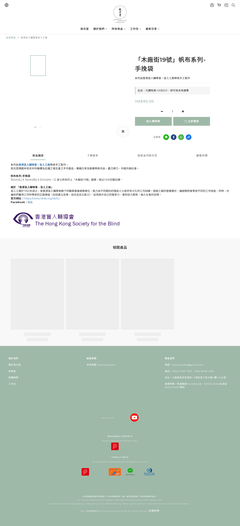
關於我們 (100, 29)
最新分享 (153, 29)
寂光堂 (84, 29)
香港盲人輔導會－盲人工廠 (34, 164)
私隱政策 (154, 510)
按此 (30, 202)
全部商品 (11, 37)
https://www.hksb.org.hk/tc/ (42, 198)
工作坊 (135, 29)
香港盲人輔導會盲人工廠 (34, 37)
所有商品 (119, 29)
